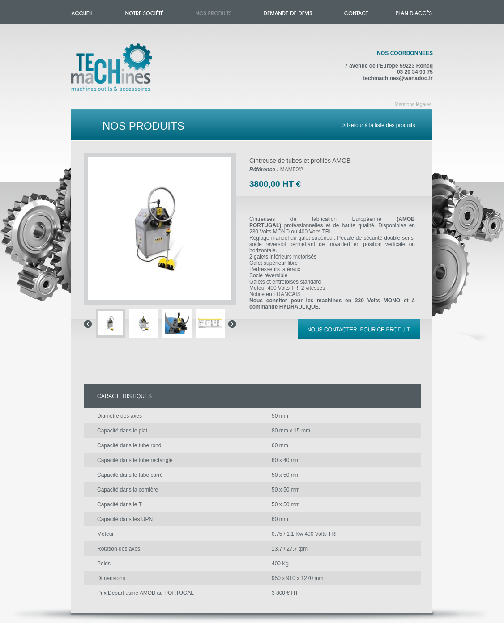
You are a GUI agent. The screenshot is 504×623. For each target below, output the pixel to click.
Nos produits (213, 12)
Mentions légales (412, 104)
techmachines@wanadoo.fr (398, 78)
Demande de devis (288, 12)
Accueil (120, 72)
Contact (356, 12)
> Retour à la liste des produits (378, 125)
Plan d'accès (414, 12)
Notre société (144, 12)
